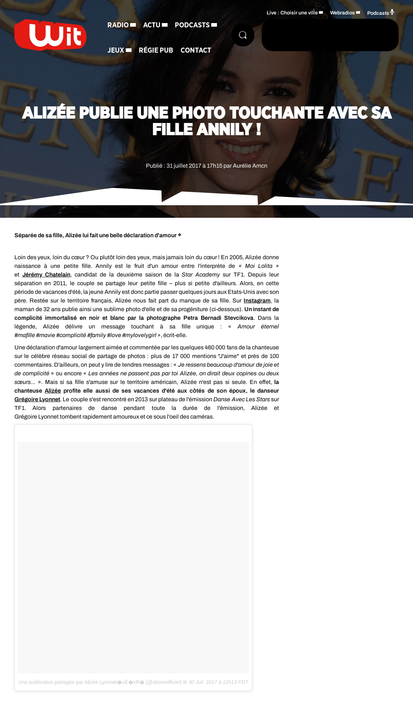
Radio (118, 25)
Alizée (53, 391)
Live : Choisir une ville (292, 13)
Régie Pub (156, 50)
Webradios (342, 13)
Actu (151, 25)
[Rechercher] (242, 35)
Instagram (257, 300)
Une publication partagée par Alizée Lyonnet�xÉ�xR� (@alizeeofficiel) (100, 682)
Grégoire (26, 399)
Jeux (115, 50)
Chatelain (57, 274)
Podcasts (192, 25)
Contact (196, 50)
